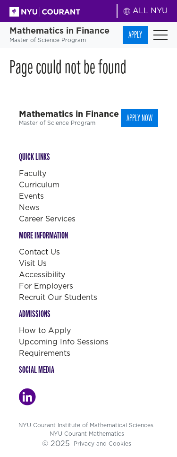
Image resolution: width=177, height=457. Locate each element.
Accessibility (42, 274)
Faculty (32, 173)
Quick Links (34, 156)
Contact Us (39, 251)
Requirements (44, 353)
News (29, 207)
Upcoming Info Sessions (64, 341)
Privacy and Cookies (102, 443)
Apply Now (139, 118)
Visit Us (33, 263)
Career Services (47, 218)
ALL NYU (145, 10)
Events (31, 196)
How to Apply (45, 330)
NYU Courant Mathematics (87, 433)
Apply (135, 34)
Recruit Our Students (58, 297)
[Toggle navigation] (160, 35)
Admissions (35, 313)
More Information (43, 235)
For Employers (46, 285)
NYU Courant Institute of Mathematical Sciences (86, 425)
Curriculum (39, 184)
